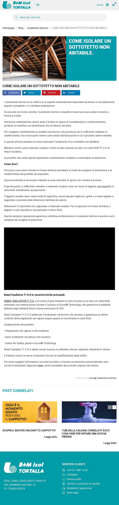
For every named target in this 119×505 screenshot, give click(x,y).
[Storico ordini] (89, 479)
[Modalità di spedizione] (89, 488)
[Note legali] (89, 493)
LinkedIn (71, 93)
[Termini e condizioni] (89, 484)
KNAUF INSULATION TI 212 (19, 301)
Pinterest (52, 93)
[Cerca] (59, 17)
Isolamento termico (107, 378)
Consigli (93, 378)
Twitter (31, 93)
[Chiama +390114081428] (89, 470)
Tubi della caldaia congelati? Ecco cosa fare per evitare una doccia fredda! (86, 433)
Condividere (14, 93)
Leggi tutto (50, 437)
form (40, 365)
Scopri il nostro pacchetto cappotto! (29, 430)
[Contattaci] (89, 475)
